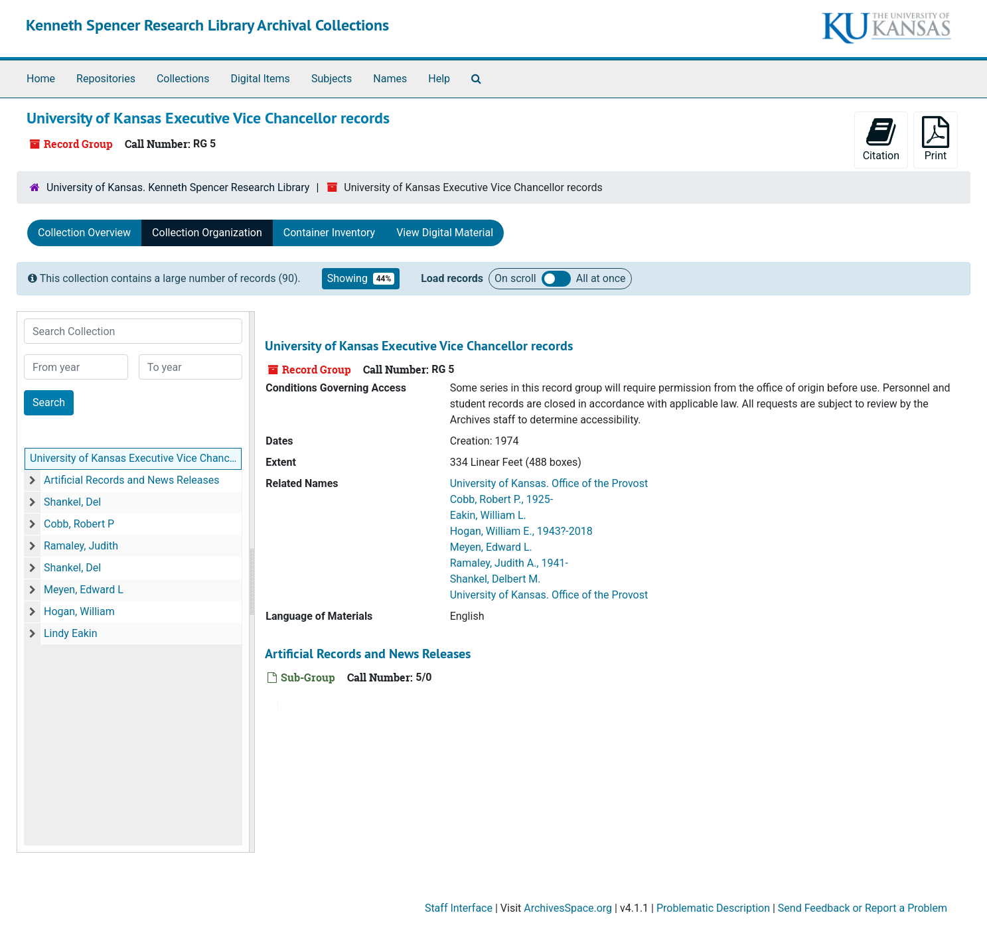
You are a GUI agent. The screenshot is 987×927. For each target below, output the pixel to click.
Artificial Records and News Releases (132, 480)
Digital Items (259, 78)
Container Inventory (329, 232)
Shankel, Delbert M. (495, 579)
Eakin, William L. (488, 515)
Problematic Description (713, 908)
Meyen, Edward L (83, 589)
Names (390, 78)
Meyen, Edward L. (491, 547)
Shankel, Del (72, 502)
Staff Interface (459, 908)
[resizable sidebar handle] (251, 582)
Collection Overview (84, 232)
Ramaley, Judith (81, 545)
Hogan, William (79, 611)
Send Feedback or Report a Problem (862, 908)
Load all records (556, 279)
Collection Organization (207, 232)
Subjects (331, 78)
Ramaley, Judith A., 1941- (509, 563)
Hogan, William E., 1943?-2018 (521, 531)
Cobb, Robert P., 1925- (501, 499)
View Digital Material (444, 232)
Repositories (105, 78)
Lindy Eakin (71, 633)
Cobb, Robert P (79, 524)
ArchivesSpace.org (568, 908)
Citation (881, 139)
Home (41, 78)
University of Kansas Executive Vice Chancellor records (136, 458)
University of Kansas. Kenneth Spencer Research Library (177, 187)
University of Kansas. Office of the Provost (549, 483)
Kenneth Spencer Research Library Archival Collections (207, 25)
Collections (183, 78)
